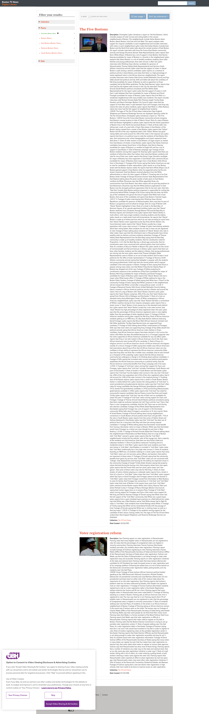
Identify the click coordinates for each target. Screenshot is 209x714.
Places (43, 28)
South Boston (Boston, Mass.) (51, 53)
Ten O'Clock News (124, 520)
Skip (53, 695)
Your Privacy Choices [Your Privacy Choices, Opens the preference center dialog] (17, 695)
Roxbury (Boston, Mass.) (49, 48)
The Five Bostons (94, 29)
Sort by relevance (157, 16)
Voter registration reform (100, 533)
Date (43, 61)
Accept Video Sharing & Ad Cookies (62, 704)
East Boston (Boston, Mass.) (51, 43)
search (191, 3)
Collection (45, 22)
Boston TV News (10, 3)
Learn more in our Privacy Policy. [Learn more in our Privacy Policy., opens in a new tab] (56, 688)
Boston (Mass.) (46, 38)
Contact (105, 695)
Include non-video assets (99, 16)
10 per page (137, 16)
